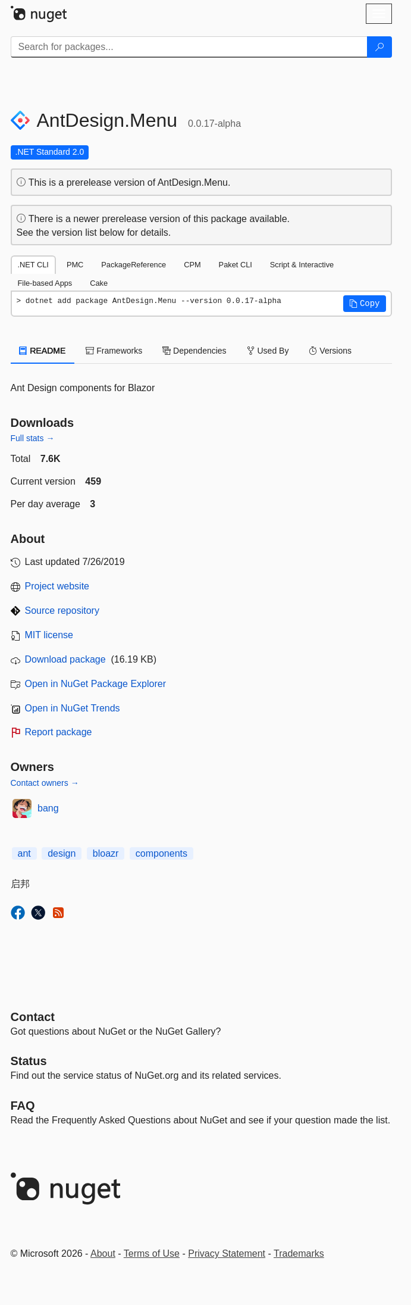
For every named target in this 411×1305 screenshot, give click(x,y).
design (62, 853)
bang (48, 808)
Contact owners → (45, 783)
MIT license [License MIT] (49, 635)
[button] (364, 303)
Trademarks (299, 1253)
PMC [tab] (75, 264)
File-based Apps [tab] (45, 283)
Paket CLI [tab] (235, 264)
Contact (33, 1016)
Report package (58, 732)
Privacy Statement (226, 1253)
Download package (65, 659)
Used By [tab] (268, 351)
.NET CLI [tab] (33, 264)
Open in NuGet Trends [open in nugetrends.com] (72, 708)
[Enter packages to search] (189, 47)
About (102, 1253)
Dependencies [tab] (194, 351)
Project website (57, 586)
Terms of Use (152, 1253)
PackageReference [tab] (133, 264)
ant (24, 853)
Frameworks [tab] (114, 351)
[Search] (379, 47)
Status (29, 1060)
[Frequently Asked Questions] (23, 1105)
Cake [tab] (99, 283)
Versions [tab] (330, 351)
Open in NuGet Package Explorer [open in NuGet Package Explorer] (95, 684)
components (161, 853)
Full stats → (33, 438)
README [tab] (43, 351)
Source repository (62, 610)
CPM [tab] (192, 264)
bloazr (106, 853)
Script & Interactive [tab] (302, 264)
